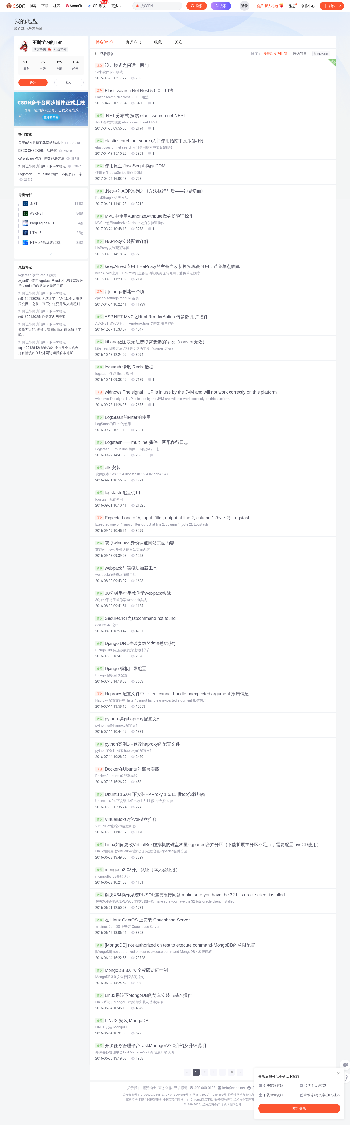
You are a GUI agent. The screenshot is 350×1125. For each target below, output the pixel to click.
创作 (332, 6)
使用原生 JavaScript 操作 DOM (130, 166)
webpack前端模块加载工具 (126, 568)
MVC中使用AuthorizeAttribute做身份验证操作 (144, 216)
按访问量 (300, 54)
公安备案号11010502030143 (141, 1094)
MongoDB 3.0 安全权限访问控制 (131, 970)
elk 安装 (107, 467)
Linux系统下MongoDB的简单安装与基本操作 (143, 995)
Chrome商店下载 (202, 1099)
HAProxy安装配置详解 (122, 241)
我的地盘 (26, 21)
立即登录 (299, 1108)
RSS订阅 (321, 54)
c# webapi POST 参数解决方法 (49, 158)
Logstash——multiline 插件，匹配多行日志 (141, 442)
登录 (244, 6)
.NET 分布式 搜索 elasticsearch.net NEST (140, 115)
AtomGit (73, 5)
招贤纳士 (149, 1088)
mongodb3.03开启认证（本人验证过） (137, 869)
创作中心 (308, 6)
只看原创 (104, 54)
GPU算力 (97, 4)
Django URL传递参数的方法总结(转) (135, 643)
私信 (69, 83)
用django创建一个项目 (122, 291)
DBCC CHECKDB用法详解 (45, 151)
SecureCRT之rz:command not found (135, 618)
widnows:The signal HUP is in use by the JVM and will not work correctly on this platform (186, 392)
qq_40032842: (29, 348)
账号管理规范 (223, 1099)
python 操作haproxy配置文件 (128, 718)
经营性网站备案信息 (241, 1094)
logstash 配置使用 (117, 492)
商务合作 (165, 1088)
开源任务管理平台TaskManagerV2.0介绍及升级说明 (150, 1045)
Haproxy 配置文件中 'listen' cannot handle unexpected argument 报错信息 (172, 693)
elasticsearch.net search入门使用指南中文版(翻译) (149, 140)
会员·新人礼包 (270, 5)
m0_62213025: (30, 299)
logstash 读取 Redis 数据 (124, 367)
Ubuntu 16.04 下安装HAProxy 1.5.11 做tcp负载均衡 (150, 794)
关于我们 (134, 1088)
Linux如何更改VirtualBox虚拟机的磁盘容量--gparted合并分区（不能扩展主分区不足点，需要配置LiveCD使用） (208, 844)
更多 (116, 6)
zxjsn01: (25, 281)
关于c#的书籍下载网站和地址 (49, 143)
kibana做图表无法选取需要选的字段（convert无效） (151, 341)
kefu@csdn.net (233, 1088)
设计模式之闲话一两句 (122, 65)
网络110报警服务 (150, 1099)
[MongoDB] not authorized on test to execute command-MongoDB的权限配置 (175, 945)
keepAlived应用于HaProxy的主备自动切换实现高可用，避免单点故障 (167, 266)
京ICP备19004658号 (175, 1094)
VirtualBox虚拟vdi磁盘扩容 (126, 819)
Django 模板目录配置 (120, 668)
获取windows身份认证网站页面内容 (134, 543)
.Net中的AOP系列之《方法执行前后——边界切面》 (150, 191)
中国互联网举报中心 (176, 1099)
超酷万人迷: (27, 330)
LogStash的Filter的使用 (123, 417)
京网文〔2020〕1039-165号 (208, 1094)
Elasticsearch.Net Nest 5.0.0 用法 (134, 90)
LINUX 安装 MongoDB (122, 1020)
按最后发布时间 (275, 54)
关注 (33, 82)
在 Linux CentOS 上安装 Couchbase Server (142, 920)
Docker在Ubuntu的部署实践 (127, 769)
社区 (56, 6)
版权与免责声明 (243, 1099)
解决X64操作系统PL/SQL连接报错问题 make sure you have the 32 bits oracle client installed (190, 894)
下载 (44, 6)
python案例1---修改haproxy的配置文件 (137, 744)
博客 (33, 6)
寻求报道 (181, 1088)
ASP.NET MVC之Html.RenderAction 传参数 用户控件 (151, 316)
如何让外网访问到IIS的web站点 (49, 166)
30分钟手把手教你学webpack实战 (133, 593)
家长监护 (132, 1099)
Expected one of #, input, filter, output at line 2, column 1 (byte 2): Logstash (172, 517)
